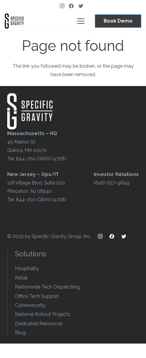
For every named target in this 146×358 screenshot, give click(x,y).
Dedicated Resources (39, 323)
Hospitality (27, 268)
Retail (21, 278)
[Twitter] (82, 6)
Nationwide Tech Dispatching (47, 287)
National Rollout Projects (42, 314)
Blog (20, 332)
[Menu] (80, 21)
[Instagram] (63, 6)
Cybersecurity (30, 305)
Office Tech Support (37, 296)
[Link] (14, 21)
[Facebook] (73, 6)
